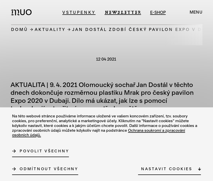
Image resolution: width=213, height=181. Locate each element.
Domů (19, 29)
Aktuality (50, 29)
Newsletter (123, 12)
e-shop (158, 12)
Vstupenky (79, 12)
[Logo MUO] (23, 12)
